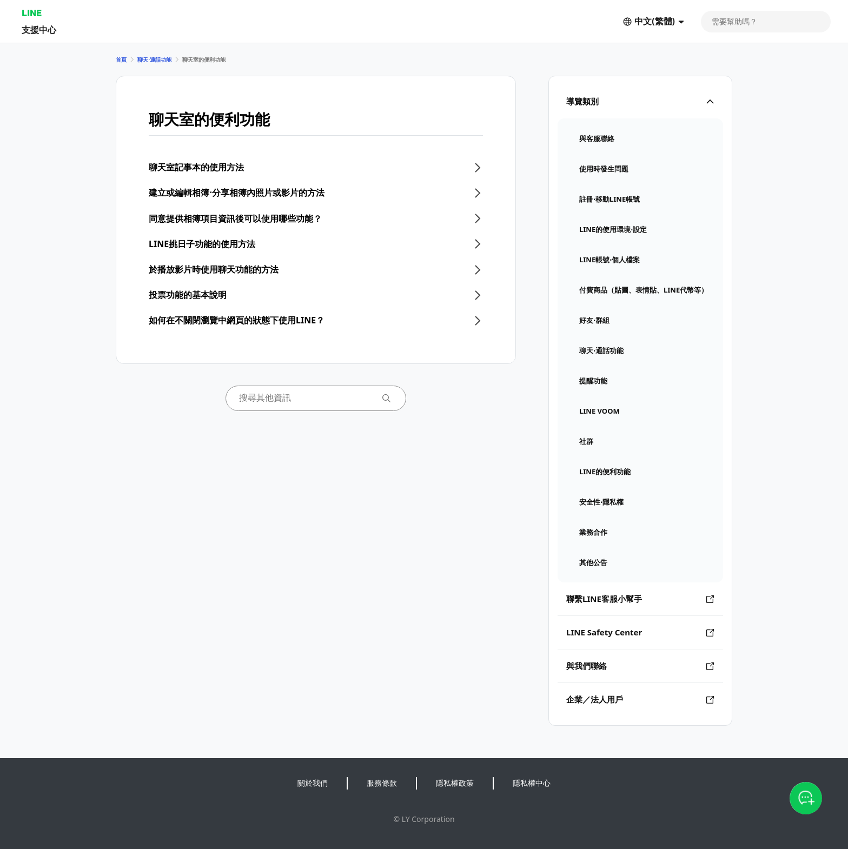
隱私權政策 (455, 783)
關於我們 (312, 783)
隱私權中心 (532, 783)
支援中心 (39, 29)
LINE (32, 12)
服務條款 (382, 783)
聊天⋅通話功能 (154, 59)
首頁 (121, 59)
